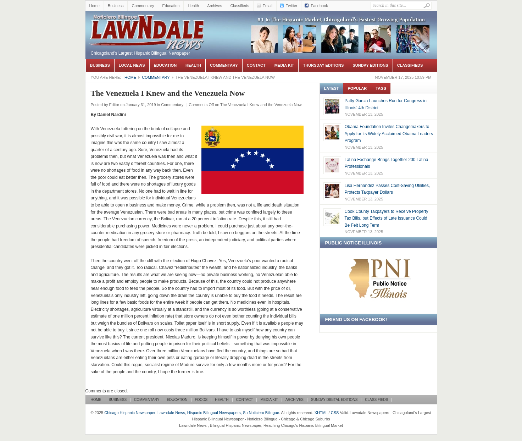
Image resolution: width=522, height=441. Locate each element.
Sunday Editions (370, 65)
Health (193, 6)
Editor (114, 105)
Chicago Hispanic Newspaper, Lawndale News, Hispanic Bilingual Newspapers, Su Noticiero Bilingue (147, 21)
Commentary (143, 6)
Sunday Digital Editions (334, 400)
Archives (214, 6)
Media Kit (284, 65)
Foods (201, 400)
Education (170, 6)
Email (268, 6)
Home (94, 6)
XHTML (321, 412)
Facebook (319, 6)
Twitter (291, 6)
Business (116, 6)
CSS (335, 412)
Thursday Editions (323, 65)
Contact (256, 65)
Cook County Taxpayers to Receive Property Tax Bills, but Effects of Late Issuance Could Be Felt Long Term (386, 218)
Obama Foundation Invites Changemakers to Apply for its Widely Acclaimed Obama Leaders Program (389, 133)
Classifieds (239, 6)
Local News (132, 65)
